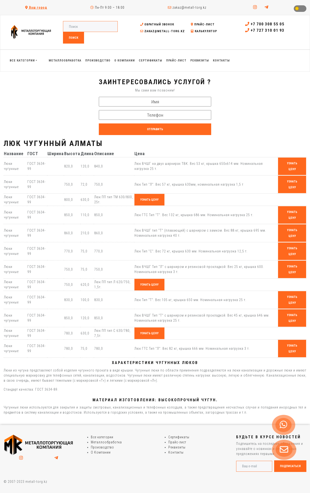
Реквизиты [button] (199, 60)
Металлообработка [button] (65, 60)
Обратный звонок (157, 24)
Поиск (73, 37)
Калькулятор (204, 31)
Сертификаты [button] (150, 60)
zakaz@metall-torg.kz (187, 7)
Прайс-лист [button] (176, 60)
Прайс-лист (203, 24)
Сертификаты (178, 437)
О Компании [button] (124, 60)
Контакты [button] (221, 60)
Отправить (155, 129)
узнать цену (292, 166)
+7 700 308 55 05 (264, 24)
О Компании (101, 452)
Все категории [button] (22, 60)
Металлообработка (106, 442)
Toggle (300, 8)
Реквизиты (177, 447)
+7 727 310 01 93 (264, 30)
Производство (102, 447)
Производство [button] (97, 60)
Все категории (102, 437)
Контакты (176, 452)
